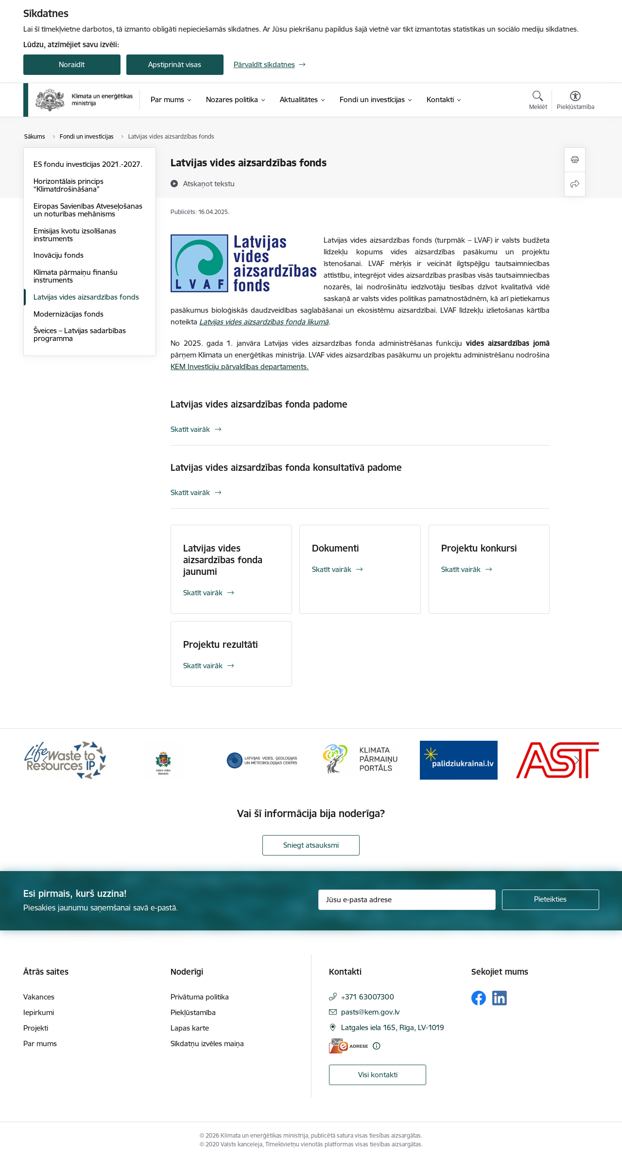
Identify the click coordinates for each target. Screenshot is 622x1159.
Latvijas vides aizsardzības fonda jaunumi (222, 559)
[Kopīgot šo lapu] (575, 184)
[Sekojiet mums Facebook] (478, 998)
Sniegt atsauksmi (311, 845)
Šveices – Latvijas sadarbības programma (80, 334)
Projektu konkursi (479, 548)
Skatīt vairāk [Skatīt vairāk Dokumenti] (331, 569)
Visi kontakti (377, 1074)
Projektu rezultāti (220, 644)
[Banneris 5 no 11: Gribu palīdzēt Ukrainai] (459, 759)
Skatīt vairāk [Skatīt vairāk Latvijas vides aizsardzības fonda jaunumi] (203, 592)
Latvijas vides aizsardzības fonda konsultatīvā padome (286, 467)
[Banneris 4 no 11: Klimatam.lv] (360, 759)
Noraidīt (72, 64)
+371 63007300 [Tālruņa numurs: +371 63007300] (367, 996)
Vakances (38, 996)
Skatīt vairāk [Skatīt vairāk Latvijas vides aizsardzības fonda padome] (190, 429)
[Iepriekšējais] (45, 760)
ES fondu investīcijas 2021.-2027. (88, 164)
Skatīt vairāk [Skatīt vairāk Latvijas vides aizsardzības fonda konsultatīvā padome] (190, 492)
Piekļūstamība (193, 1012)
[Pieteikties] (550, 900)
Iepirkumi (38, 1012)
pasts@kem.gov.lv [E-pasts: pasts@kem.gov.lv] (370, 1011)
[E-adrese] (348, 1046)
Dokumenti (335, 548)
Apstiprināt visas (174, 64)
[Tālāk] (576, 760)
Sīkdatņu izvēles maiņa (207, 1043)
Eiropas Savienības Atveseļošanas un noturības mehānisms (88, 209)
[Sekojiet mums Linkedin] (499, 998)
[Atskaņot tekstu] (209, 183)
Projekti (35, 1028)
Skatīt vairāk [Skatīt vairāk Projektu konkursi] (461, 569)
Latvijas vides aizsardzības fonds (86, 297)
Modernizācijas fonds (69, 314)
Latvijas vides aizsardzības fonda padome (259, 404)
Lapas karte (190, 1028)
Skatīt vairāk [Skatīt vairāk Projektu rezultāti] (203, 665)
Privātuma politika (200, 996)
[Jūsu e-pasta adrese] (407, 900)
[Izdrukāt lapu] (575, 160)
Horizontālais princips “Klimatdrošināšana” (69, 185)
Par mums (40, 1043)
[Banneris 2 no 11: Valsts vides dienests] (163, 759)
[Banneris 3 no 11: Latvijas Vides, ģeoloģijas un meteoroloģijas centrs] (262, 759)
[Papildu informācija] (376, 1046)
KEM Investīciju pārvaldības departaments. (240, 366)
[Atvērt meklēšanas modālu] (538, 101)
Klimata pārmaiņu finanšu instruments (76, 276)
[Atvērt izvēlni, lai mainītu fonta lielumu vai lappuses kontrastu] (575, 101)
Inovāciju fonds (59, 255)
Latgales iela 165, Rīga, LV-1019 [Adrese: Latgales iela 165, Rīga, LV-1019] (392, 1027)
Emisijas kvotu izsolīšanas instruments (75, 234)
